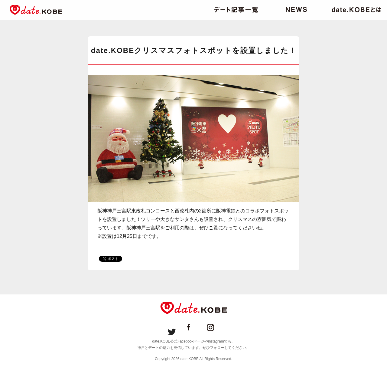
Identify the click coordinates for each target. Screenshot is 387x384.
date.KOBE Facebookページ (193, 327)
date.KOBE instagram (215, 327)
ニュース (296, 10)
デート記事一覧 (236, 10)
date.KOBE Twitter (172, 327)
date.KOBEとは (357, 10)
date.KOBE (36, 10)
